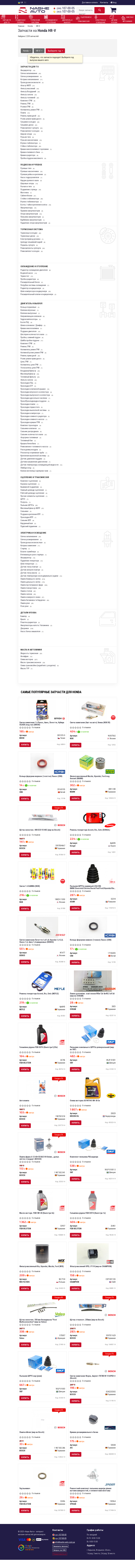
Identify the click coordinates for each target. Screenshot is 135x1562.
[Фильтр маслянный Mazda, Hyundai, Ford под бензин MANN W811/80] (93, 764)
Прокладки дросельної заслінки (34, 398)
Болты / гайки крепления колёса (34, 205)
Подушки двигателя (29, 331)
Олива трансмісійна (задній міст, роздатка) (38, 665)
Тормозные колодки (29, 233)
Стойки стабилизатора (30, 199)
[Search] (99, 10)
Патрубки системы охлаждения (33, 285)
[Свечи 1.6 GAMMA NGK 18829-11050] (42, 874)
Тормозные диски (28, 236)
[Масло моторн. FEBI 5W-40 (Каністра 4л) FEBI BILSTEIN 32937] (42, 1202)
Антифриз (25, 656)
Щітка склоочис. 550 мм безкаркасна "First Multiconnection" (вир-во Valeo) (38, 1322)
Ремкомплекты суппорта (31, 248)
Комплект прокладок (29, 425)
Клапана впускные (28, 310)
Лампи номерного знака (31, 597)
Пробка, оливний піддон (31, 337)
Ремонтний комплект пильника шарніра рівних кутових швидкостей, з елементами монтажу (90, 1491)
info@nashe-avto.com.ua (65, 1544)
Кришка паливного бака (30, 152)
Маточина (25, 192)
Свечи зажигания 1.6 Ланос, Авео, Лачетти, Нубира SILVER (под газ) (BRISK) (41, 723)
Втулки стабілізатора (29, 143)
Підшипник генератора (30, 561)
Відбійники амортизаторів (31, 220)
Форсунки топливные (30, 437)
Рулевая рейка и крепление (32, 174)
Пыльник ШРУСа (27, 505)
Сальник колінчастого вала (32, 434)
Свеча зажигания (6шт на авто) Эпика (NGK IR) (90, 722)
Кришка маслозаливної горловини (35, 149)
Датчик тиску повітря (30, 567)
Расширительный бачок (30, 282)
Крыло (23, 619)
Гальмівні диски (27, 125)
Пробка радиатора (28, 279)
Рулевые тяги (26, 168)
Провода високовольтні (31, 82)
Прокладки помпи (28, 404)
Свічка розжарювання (30, 76)
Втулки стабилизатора (30, 202)
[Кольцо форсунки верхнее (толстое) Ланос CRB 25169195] (42, 764)
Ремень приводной (29, 116)
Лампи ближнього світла (31, 579)
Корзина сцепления (29, 484)
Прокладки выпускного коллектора (35, 395)
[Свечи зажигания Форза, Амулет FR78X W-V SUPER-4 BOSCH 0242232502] (93, 1365)
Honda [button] (27, 50)
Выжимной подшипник (30, 487)
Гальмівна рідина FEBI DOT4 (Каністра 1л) (88, 1214)
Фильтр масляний (28, 88)
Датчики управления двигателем (34, 462)
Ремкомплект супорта (30, 128)
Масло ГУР (25, 668)
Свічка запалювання (29, 73)
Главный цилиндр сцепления (32, 490)
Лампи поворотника (29, 588)
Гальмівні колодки (28, 122)
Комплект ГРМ (27, 101)
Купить (25, 744)
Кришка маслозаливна (30, 328)
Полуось (24, 502)
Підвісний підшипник (29, 526)
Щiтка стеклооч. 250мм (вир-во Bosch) (87, 1321)
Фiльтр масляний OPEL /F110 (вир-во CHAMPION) (91, 1268)
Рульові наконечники (29, 140)
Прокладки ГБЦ (27, 383)
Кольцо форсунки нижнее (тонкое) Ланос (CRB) (91, 940)
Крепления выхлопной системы (34, 456)
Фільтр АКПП (26, 85)
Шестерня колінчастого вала (33, 334)
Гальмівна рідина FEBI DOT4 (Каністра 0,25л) (38, 1048)
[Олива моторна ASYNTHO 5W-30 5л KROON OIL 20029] (92, 1089)
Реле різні (25, 606)
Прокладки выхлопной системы (34, 410)
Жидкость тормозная (30, 653)
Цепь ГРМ (25, 362)
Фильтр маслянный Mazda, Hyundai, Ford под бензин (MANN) (90, 777)
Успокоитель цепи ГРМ (30, 368)
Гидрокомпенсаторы (29, 319)
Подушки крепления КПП (31, 514)
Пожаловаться (59, 1556)
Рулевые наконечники (30, 171)
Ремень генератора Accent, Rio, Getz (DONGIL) (90, 830)
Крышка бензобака (28, 443)
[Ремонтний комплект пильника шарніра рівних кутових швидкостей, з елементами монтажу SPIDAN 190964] (92, 1478)
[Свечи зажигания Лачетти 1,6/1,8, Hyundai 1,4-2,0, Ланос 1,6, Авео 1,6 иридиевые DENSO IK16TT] (42, 928)
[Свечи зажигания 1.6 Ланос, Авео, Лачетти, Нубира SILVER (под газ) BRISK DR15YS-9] (42, 710)
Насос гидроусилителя (30, 177)
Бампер (24, 616)
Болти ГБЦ (25, 322)
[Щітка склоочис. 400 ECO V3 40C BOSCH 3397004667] (42, 817)
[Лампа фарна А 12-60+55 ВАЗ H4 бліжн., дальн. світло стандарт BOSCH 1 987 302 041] (42, 1145)
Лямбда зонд (26, 468)
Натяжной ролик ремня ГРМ (32, 352)
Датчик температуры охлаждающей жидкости (40, 465)
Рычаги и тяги (26, 186)
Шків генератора (28, 564)
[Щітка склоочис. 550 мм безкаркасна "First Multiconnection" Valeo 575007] (42, 1309)
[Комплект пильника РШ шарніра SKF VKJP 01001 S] (93, 1145)
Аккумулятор (26, 70)
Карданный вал (27, 523)
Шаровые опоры (27, 183)
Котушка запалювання (30, 79)
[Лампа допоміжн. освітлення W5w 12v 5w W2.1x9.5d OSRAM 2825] (93, 982)
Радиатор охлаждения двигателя (34, 270)
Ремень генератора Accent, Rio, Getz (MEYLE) (39, 994)
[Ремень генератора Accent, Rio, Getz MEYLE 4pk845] (42, 982)
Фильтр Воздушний (28, 91)
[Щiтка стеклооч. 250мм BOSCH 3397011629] (93, 1309)
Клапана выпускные (29, 313)
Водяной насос (27, 273)
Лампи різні (25, 603)
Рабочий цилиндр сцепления (33, 493)
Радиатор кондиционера (31, 288)
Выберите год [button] (55, 50)
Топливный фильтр (28, 377)
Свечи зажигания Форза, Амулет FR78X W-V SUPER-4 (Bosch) (92, 1379)
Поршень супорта (28, 245)
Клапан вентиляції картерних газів (35, 471)
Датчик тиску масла (29, 573)
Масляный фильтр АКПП (30, 508)
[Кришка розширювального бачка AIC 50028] (93, 1421)
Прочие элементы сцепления (33, 496)
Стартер (24, 548)
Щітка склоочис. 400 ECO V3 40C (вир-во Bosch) (39, 830)
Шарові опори (26, 134)
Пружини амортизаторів (30, 211)
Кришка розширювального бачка (84, 1434)
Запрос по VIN (59, 1552)
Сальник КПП (26, 520)
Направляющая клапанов (31, 316)
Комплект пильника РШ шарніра (84, 1158)
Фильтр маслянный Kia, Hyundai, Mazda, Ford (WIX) (41, 1268)
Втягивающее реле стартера (32, 555)
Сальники (25, 511)
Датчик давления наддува (32, 459)
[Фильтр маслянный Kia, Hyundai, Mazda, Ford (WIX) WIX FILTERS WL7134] (42, 1255)
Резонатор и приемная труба (32, 453)
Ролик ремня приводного (31, 119)
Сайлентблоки (27, 195)
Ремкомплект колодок (30, 131)
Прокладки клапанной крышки (33, 389)
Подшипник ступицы (29, 189)
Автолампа (24, 1102)
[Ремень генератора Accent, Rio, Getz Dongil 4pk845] (93, 817)
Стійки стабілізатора (29, 146)
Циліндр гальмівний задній (32, 242)
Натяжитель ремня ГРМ (30, 110)
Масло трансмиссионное (31, 662)
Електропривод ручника (31, 239)
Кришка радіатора (28, 155)
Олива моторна (27, 659)
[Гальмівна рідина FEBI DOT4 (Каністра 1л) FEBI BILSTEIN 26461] (93, 1202)
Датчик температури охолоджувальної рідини (40, 576)
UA (20, 2)
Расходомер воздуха (29, 449)
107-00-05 (64, 8)
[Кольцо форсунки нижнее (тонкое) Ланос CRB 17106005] (93, 928)
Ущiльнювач (24, 1490)
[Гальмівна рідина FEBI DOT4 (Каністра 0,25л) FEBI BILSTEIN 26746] (42, 1035)
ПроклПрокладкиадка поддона (34, 401)
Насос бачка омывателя (31, 631)
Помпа (23, 113)
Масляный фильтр (28, 374)
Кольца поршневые (29, 307)
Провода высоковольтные (32, 542)
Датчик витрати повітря (30, 570)
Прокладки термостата (30, 407)
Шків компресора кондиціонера (34, 291)
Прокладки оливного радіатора (34, 416)
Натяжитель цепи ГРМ (30, 365)
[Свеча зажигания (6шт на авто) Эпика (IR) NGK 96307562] (93, 710)
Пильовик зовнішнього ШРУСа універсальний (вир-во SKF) (92, 1049)
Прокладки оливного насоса (33, 419)
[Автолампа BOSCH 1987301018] (42, 1089)
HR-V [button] (39, 50)
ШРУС (23, 499)
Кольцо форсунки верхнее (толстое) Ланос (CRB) (40, 776)
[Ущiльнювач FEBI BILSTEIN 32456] (42, 1478)
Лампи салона (26, 594)
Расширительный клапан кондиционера (37, 294)
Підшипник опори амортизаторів (34, 223)
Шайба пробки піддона (30, 340)
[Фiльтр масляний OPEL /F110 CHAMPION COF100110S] (93, 1255)
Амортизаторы (27, 208)
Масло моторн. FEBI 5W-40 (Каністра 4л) (36, 1214)
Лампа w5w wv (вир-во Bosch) (31, 1434)
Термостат (25, 276)
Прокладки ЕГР (27, 386)
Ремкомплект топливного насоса (35, 446)
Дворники (25, 628)
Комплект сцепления (29, 481)
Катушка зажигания (29, 545)
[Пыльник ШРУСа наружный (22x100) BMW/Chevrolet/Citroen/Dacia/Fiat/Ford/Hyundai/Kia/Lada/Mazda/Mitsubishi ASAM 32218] (93, 874)
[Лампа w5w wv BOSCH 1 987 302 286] (42, 1421)
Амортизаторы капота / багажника (35, 625)
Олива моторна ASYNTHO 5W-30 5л (85, 1102)
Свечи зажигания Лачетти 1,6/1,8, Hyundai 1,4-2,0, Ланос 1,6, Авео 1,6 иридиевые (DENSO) (41, 941)
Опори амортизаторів (29, 214)
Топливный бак (27, 440)
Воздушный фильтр (28, 371)
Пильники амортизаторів (31, 217)
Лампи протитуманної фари (32, 585)
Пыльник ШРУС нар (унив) (30, 1378)
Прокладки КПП (27, 517)
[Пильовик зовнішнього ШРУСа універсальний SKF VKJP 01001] (93, 1035)
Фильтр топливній (28, 97)
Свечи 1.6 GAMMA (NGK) (29, 887)
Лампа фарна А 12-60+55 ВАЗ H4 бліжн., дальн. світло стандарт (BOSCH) (39, 1159)
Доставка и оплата (90, 2)
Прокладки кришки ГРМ (30, 422)
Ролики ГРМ (26, 107)
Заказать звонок (60, 1548)
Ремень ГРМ (26, 104)
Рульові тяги (26, 137)
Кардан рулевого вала (30, 180)
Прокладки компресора (31, 413)
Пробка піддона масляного (32, 158)
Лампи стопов (26, 591)
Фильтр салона (27, 94)
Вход (113, 2)
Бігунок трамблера (28, 551)
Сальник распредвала (30, 431)
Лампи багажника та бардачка (33, 600)
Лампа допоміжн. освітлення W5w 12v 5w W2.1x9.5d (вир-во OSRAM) (92, 995)
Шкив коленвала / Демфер (32, 325)
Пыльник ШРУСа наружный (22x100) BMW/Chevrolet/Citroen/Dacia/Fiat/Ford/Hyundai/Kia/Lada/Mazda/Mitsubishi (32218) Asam (93, 888)
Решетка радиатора (29, 622)
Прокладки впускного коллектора (35, 392)
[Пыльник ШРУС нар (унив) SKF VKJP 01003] (42, 1365)
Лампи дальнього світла (31, 582)
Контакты (104, 2)
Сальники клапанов (29, 428)
